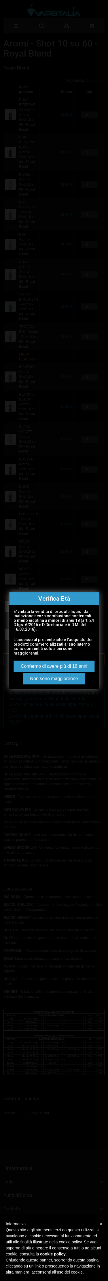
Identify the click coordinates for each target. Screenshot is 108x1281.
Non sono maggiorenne (54, 678)
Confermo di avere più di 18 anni (54, 666)
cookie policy (53, 1254)
